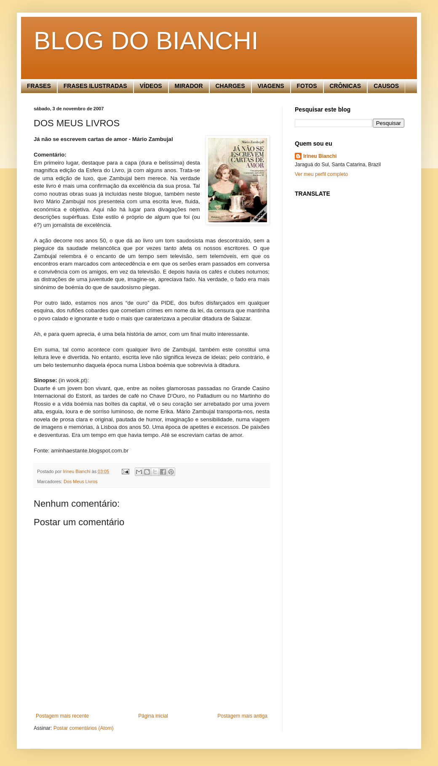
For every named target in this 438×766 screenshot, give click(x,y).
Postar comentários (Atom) (83, 728)
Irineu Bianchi (320, 156)
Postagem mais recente (62, 716)
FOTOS (307, 85)
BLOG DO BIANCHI (146, 41)
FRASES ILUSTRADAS (95, 85)
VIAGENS (271, 85)
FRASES (39, 85)
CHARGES (230, 85)
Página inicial (153, 716)
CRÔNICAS (345, 85)
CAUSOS (386, 85)
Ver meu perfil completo (321, 174)
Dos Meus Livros (80, 481)
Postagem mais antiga (242, 716)
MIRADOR (189, 85)
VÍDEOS (151, 85)
